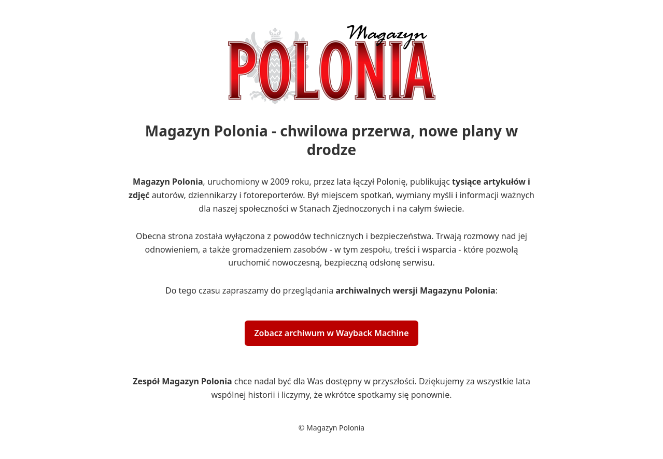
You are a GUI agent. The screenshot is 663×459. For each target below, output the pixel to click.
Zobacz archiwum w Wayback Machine (331, 333)
